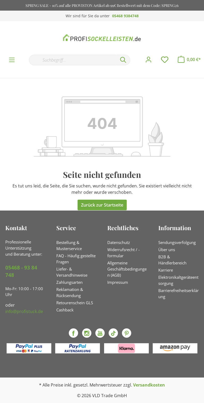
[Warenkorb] (189, 59)
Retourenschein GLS (74, 302)
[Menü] (11, 60)
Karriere (165, 270)
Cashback (65, 309)
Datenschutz (118, 242)
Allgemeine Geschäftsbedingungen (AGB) (127, 269)
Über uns (166, 249)
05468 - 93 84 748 (21, 271)
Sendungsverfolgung (177, 242)
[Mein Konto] (148, 60)
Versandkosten (149, 385)
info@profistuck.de (24, 311)
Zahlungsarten (69, 282)
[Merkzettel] (165, 60)
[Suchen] (123, 60)
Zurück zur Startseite (102, 205)
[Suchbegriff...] (72, 60)
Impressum (117, 282)
